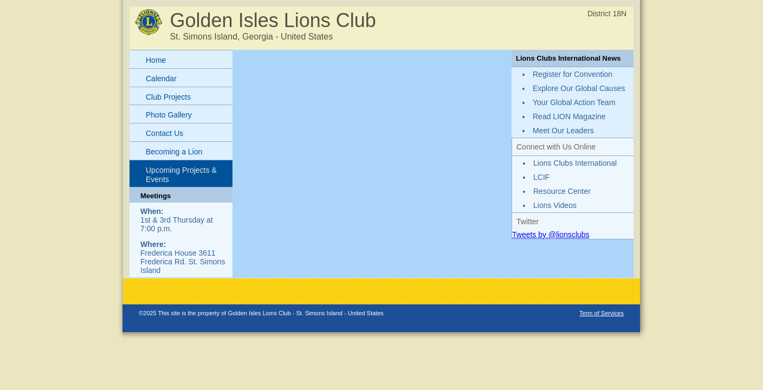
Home (156, 60)
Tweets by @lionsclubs (551, 234)
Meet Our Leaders (563, 130)
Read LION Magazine (569, 116)
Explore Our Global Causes (579, 88)
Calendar (161, 78)
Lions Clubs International (575, 163)
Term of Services (601, 313)
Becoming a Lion (174, 151)
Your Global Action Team (574, 102)
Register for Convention (572, 74)
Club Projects (168, 97)
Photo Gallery (169, 114)
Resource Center (562, 191)
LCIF (541, 177)
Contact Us (164, 133)
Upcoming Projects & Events (181, 175)
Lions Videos (555, 205)
